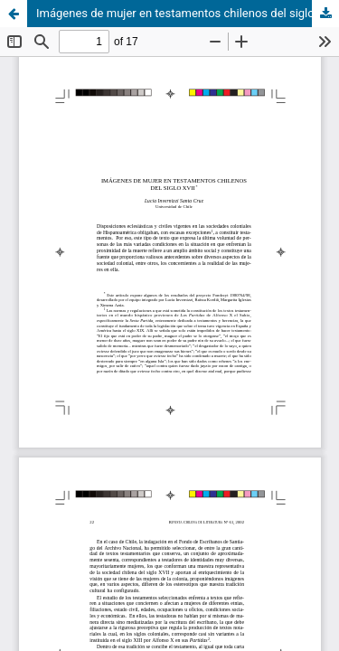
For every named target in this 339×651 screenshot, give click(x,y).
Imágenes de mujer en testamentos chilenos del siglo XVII (187, 13)
